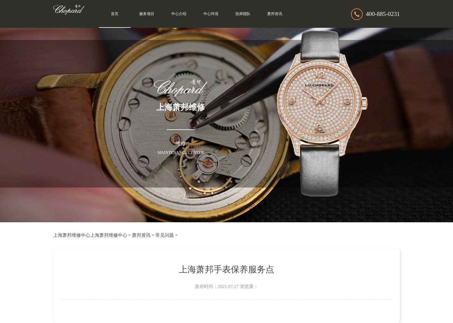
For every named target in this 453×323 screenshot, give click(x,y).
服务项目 (146, 14)
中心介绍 (178, 14)
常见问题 (164, 235)
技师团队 (242, 14)
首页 (114, 14)
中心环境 (210, 14)
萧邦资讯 (274, 14)
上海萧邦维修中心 (71, 235)
